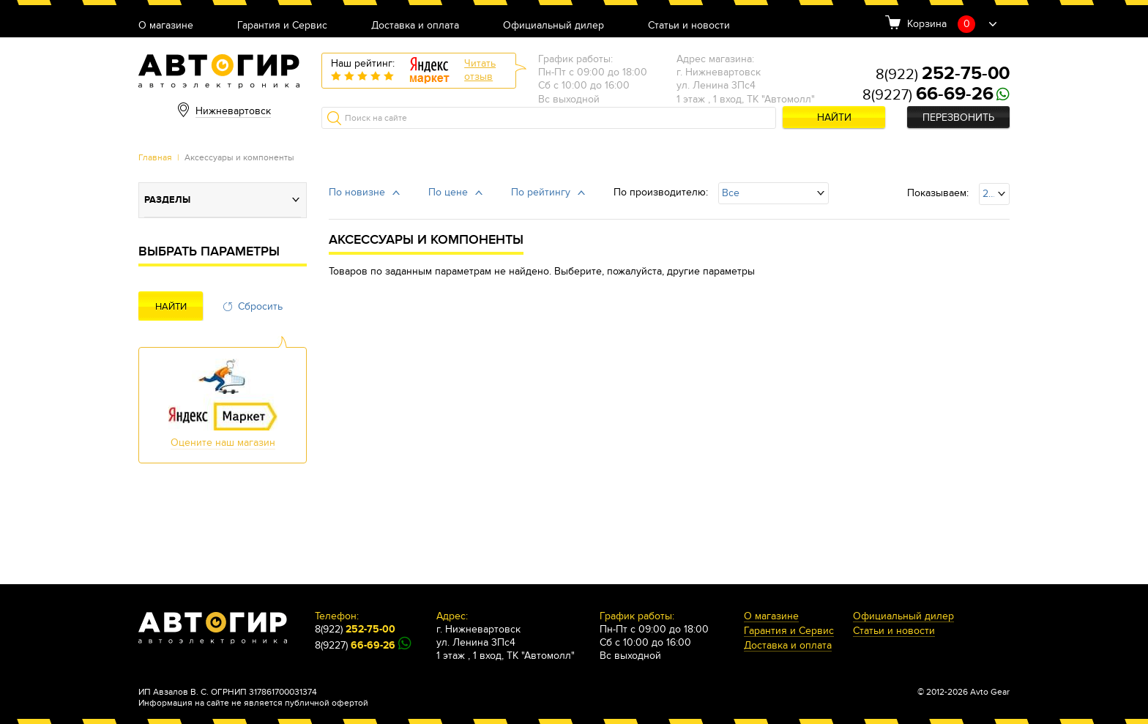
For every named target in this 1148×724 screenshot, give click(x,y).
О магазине (165, 25)
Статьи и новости (689, 25)
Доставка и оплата (415, 25)
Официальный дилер (553, 25)
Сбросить (260, 306)
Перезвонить (958, 117)
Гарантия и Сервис (282, 25)
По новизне (357, 192)
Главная (155, 157)
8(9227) (928, 95)
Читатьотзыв (480, 70)
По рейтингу (540, 192)
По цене (448, 192)
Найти (834, 117)
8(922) (943, 74)
